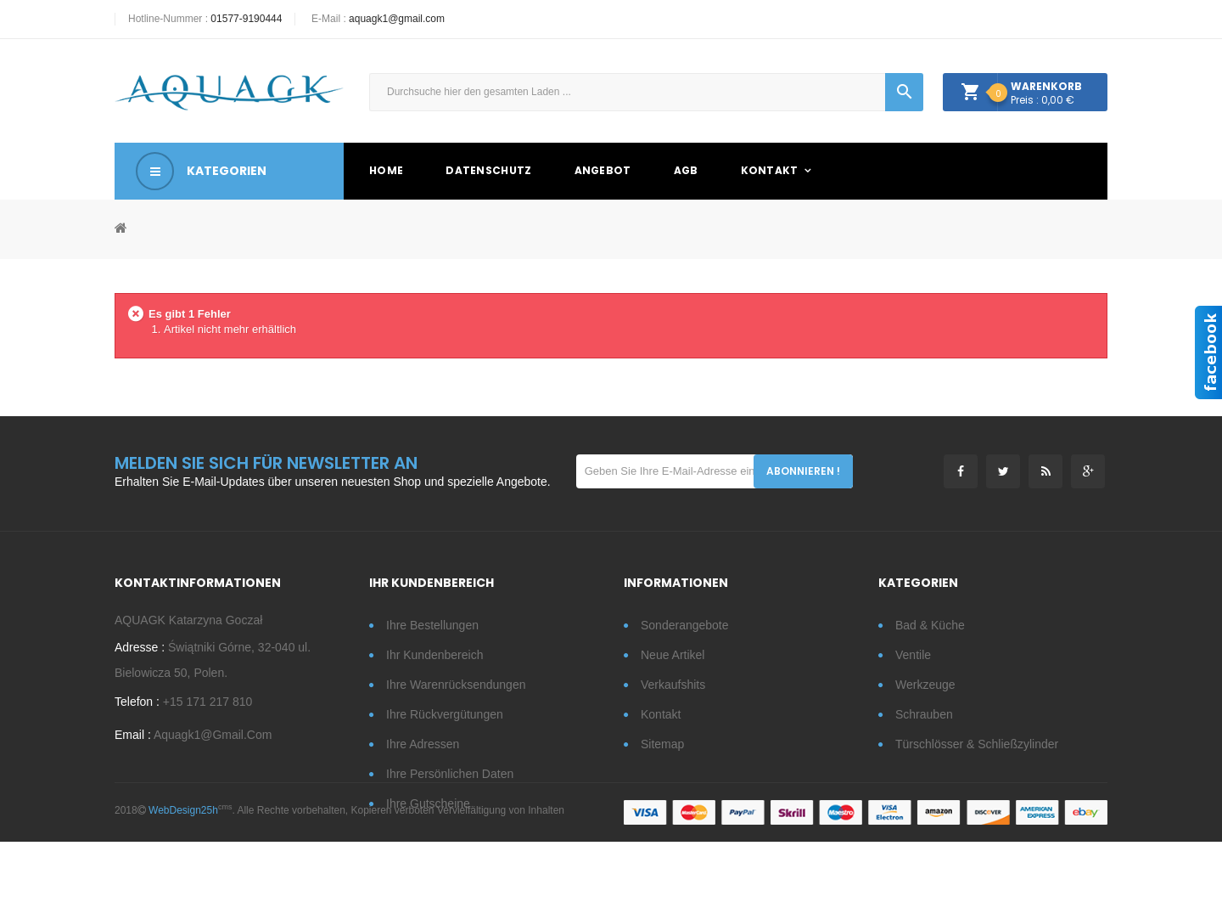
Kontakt (661, 714)
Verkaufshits (673, 684)
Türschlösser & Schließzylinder (976, 744)
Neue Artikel (672, 655)
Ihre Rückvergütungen (444, 714)
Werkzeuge (925, 684)
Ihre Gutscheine (428, 803)
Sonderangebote (685, 625)
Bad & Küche (930, 625)
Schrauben (924, 714)
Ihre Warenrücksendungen (455, 684)
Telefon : (137, 707)
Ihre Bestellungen (432, 625)
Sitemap (662, 744)
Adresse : (140, 653)
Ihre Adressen (422, 744)
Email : (133, 740)
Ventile (913, 655)
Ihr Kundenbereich (434, 655)
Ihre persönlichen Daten (449, 774)
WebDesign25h (183, 887)
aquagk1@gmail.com (397, 19)
